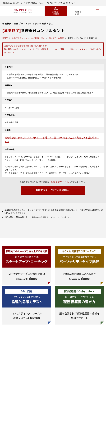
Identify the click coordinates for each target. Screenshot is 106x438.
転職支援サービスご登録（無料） (53, 190)
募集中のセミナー (78, 13)
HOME (5, 38)
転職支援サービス (60, 182)
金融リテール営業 (56, 38)
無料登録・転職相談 (56, 13)
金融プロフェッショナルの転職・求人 (28, 38)
